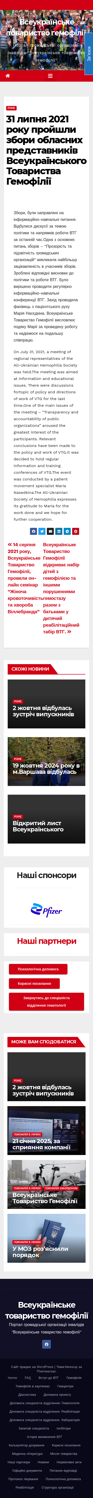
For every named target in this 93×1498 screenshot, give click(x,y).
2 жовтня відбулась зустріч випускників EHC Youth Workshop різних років (44, 717)
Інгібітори (64, 1428)
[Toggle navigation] (50, 76)
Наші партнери (46, 941)
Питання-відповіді (63, 1470)
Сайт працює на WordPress (33, 1367)
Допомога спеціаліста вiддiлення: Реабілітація (45, 1411)
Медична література (27, 1454)
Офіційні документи (27, 1470)
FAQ (28, 1378)
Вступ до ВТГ (49, 1378)
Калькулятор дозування (26, 1445)
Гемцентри (66, 1386)
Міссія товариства (63, 1454)
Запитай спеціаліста (34, 1428)
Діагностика (27, 1394)
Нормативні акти (69, 1462)
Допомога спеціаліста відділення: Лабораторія (45, 1420)
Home (12, 1378)
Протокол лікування (23, 1479)
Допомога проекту (57, 1394)
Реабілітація (25, 1487)
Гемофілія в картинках (33, 1386)
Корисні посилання (34, 984)
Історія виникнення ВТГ (44, 1437)
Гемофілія (74, 1378)
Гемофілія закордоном (61, 1188)
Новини (43, 1462)
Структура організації (58, 1487)
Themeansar (46, 1371)
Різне (11, 108)
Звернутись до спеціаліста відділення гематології (46, 1001)
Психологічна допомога (38, 969)
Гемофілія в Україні (27, 1134)
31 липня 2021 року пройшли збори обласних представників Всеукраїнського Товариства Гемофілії (46, 150)
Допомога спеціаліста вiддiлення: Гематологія (45, 1403)
